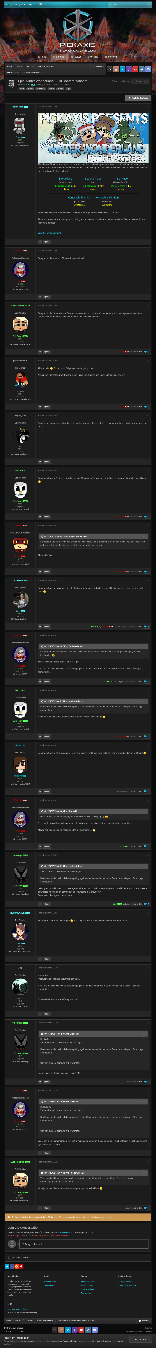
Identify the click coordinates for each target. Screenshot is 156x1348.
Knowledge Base (88, 1282)
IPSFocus (19, 1328)
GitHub (110, 69)
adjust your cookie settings (80, 1341)
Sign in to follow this (122, 81)
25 (20, 614)
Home (44, 57)
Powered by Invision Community (139, 1331)
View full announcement (49, 233)
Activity (94, 57)
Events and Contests (62, 85)
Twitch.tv (129, 69)
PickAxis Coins (50, 1282)
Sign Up (32, 5)
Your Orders (49, 1285)
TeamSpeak (148, 69)
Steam (142, 69)
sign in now (65, 1232)
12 (20, 946)
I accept (141, 1339)
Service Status (87, 1285)
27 (20, 394)
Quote (46, 242)
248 (20, 559)
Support (113, 57)
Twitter (122, 69)
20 (20, 504)
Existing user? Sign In (15, 4)
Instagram (116, 69)
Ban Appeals (86, 1293)
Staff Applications (125, 1282)
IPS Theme (8, 1328)
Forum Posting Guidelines (17, 1309)
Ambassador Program (127, 1285)
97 (20, 339)
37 (20, 449)
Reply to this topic (140, 98)
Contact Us (18, 1331)
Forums (61, 57)
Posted (47, 107)
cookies (20, 1341)
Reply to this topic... (33, 1244)
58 (20, 140)
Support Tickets (87, 1289)
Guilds (78, 57)
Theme (7, 1331)
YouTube (135, 69)
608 (20, 284)
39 (20, 779)
